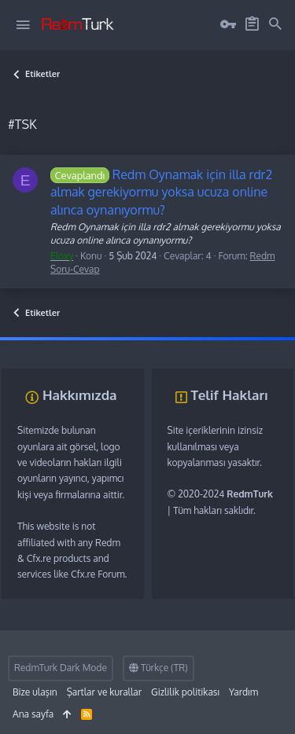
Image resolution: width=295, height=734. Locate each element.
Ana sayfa (33, 714)
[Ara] (275, 24)
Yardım (243, 692)
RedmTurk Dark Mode (60, 667)
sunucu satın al (163, 344)
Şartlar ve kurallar (104, 692)
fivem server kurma (40, 344)
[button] (23, 25)
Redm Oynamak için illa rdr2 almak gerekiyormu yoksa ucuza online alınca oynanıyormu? (161, 192)
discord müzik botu (237, 344)
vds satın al (106, 344)
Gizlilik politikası (185, 692)
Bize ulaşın (35, 692)
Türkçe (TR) (158, 667)
